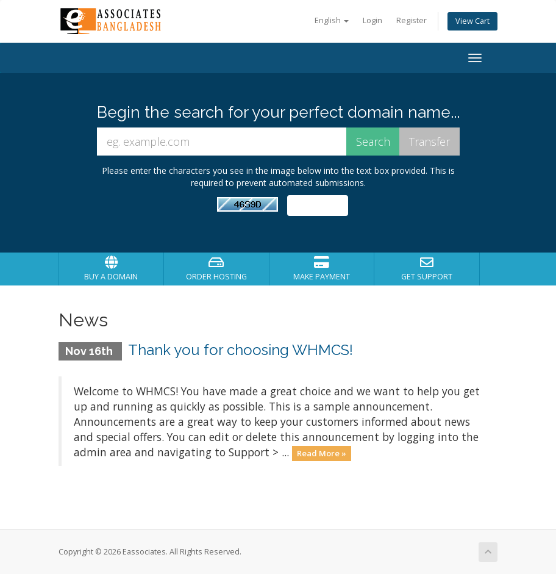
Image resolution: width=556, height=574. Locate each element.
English (332, 20)
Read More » (321, 453)
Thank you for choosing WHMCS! (240, 350)
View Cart (472, 21)
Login (372, 20)
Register (411, 20)
